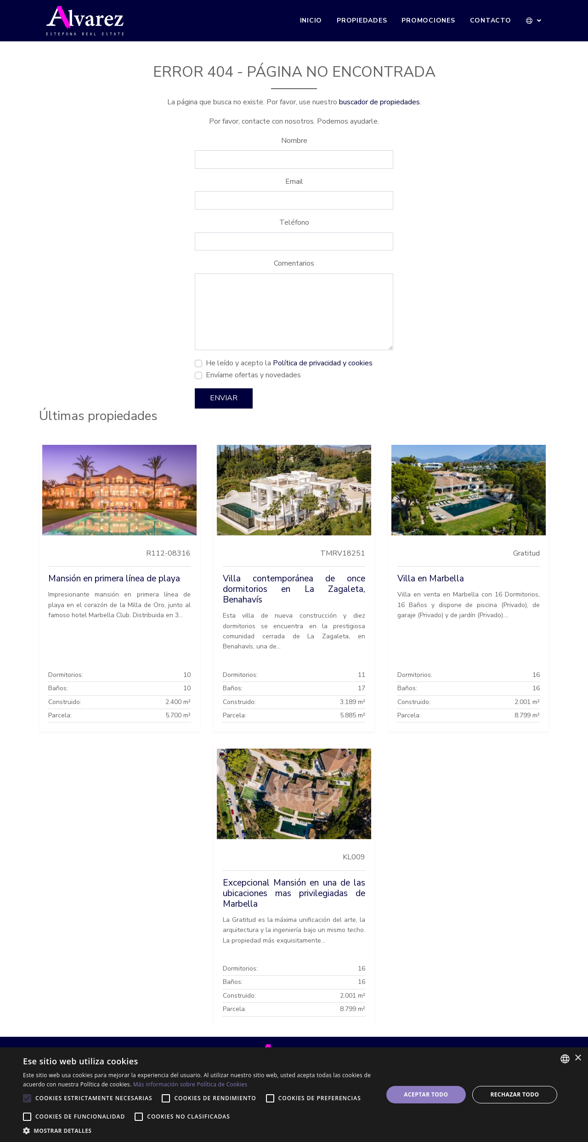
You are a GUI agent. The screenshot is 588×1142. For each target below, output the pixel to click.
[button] (534, 20)
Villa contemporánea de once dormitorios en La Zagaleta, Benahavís (294, 589)
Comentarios (294, 263)
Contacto (490, 20)
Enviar (223, 398)
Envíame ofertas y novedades (253, 375)
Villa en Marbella (430, 579)
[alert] (294, 1094)
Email (294, 181)
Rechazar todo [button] (514, 1094)
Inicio (311, 20)
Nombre (294, 141)
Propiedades (362, 20)
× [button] (577, 1058)
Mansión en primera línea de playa (114, 579)
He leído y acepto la (289, 363)
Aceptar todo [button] (426, 1094)
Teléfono (294, 222)
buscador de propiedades (379, 102)
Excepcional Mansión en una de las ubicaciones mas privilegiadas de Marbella (294, 893)
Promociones (428, 20)
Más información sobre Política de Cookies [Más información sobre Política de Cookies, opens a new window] (190, 1084)
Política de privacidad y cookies (323, 363)
